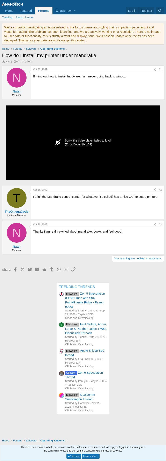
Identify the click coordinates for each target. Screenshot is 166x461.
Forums (43, 10)
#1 (160, 69)
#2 (160, 189)
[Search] (160, 10)
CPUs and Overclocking (79, 317)
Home (9, 10)
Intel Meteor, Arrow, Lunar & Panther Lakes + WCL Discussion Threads (86, 328)
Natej (9, 61)
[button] (75, 10)
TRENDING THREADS (77, 287)
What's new (63, 10)
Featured (26, 10)
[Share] (155, 69)
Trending (7, 17)
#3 (160, 224)
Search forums (24, 17)
